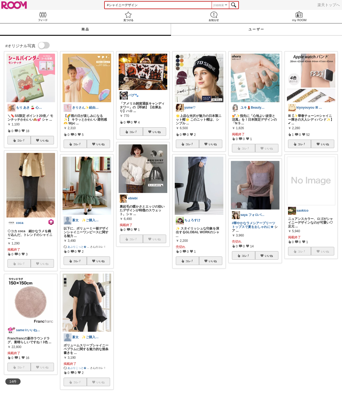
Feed (43, 16)
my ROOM (299, 16)
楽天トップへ (328, 5)
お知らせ (213, 16)
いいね (44, 140)
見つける (128, 16)
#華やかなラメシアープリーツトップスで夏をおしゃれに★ (253, 225)
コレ (21, 140)
